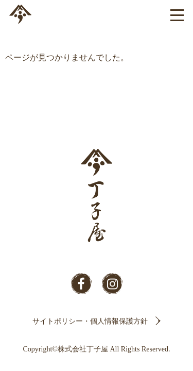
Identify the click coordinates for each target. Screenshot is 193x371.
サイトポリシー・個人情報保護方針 (90, 321)
